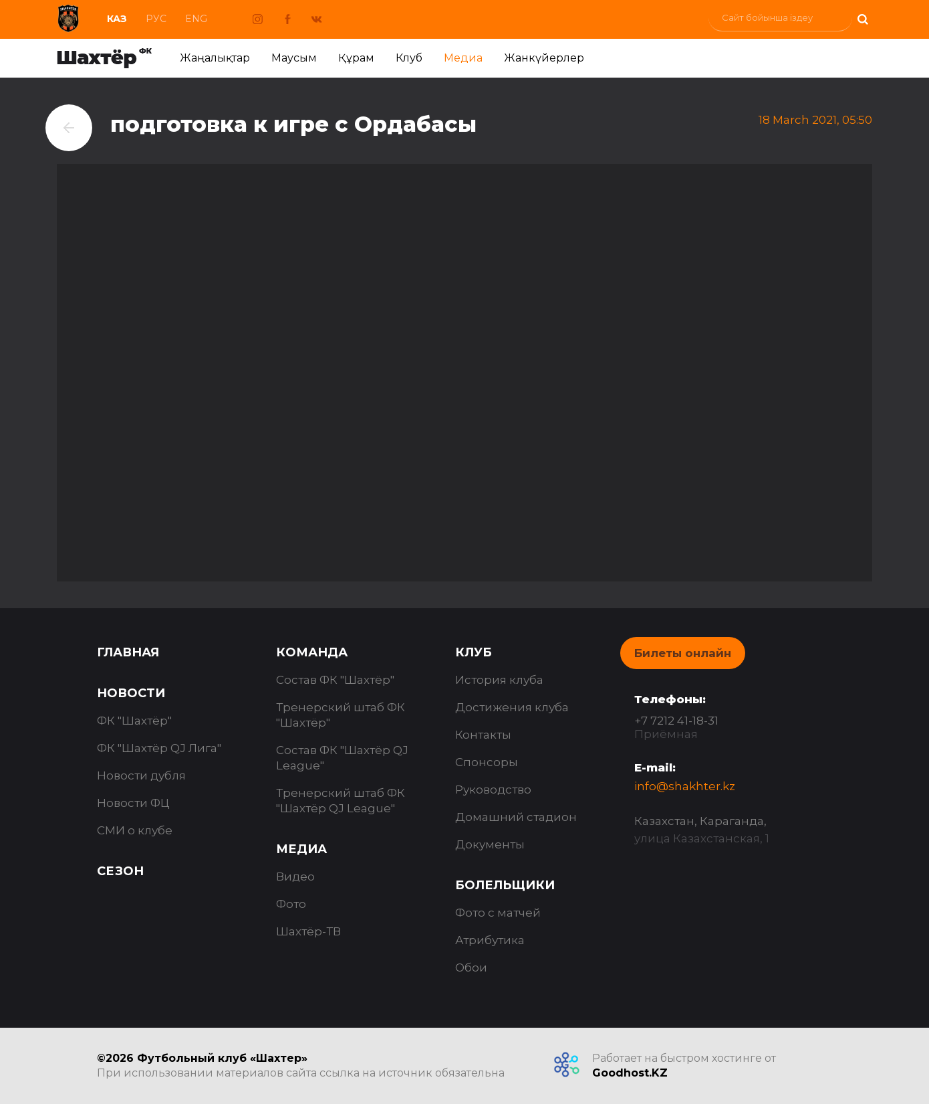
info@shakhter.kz (684, 786)
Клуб (409, 58)
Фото (291, 904)
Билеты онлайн (682, 653)
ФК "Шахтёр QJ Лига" (159, 748)
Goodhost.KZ (630, 1073)
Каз (117, 19)
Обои (471, 967)
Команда (312, 652)
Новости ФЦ (133, 803)
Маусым (294, 58)
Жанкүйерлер (544, 58)
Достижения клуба (512, 707)
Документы (490, 844)
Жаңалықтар (215, 58)
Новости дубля (141, 775)
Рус (156, 19)
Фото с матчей (498, 912)
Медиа (463, 58)
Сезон (120, 871)
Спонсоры (486, 762)
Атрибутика (490, 940)
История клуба (499, 679)
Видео (295, 876)
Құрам (356, 58)
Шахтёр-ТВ (308, 931)
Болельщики (505, 885)
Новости (131, 693)
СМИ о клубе (134, 830)
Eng (196, 19)
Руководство (493, 789)
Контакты (483, 734)
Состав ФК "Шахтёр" (335, 679)
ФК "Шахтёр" (134, 720)
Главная (128, 652)
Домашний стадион (516, 817)
